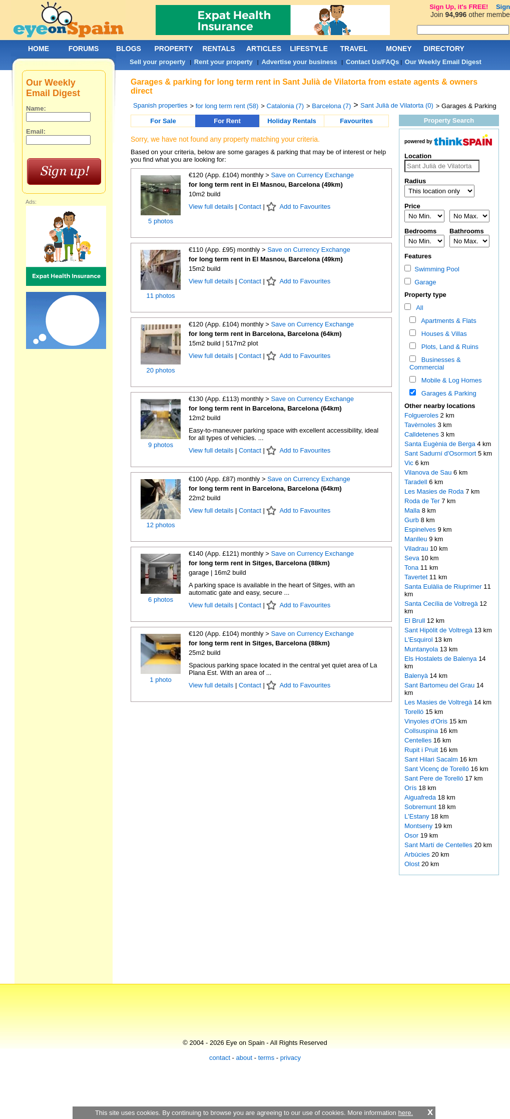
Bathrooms (466, 231)
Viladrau (417, 548)
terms (266, 1057)
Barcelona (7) (331, 106)
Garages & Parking (447, 393)
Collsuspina (422, 730)
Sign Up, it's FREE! (458, 7)
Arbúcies (417, 854)
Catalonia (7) (285, 106)
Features (417, 256)
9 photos (160, 445)
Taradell (416, 482)
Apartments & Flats (447, 320)
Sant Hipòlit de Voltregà (439, 630)
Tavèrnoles (420, 425)
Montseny (419, 826)
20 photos (160, 370)
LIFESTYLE (308, 49)
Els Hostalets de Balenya (441, 658)
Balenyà (417, 675)
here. (405, 1112)
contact (219, 1057)
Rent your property (223, 62)
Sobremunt (421, 807)
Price (412, 206)
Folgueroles (422, 415)
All (418, 307)
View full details (212, 206)
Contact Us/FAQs (372, 62)
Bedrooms (420, 231)
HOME (38, 49)
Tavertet (416, 577)
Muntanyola (422, 649)
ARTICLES (263, 49)
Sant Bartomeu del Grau (440, 685)
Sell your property (157, 62)
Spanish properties (160, 105)
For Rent (227, 121)
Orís (411, 788)
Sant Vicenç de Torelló (437, 769)
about (244, 1057)
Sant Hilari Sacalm (432, 759)
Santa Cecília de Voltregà (441, 603)
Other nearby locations (439, 406)
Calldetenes (422, 434)
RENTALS (218, 49)
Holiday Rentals (291, 121)
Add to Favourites (304, 206)
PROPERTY (173, 49)
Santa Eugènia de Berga (440, 444)
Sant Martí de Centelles (439, 845)
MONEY (398, 49)
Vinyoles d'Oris (426, 721)
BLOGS (128, 49)
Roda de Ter (422, 501)
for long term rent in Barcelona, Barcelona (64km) (265, 333)
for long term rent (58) (227, 106)
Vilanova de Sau (428, 472)
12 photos (160, 525)
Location (417, 156)
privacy (290, 1057)
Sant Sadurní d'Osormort (441, 453)
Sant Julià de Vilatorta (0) (396, 105)
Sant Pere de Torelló (434, 778)
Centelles (418, 740)
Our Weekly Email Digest (443, 62)
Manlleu (416, 539)
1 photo (160, 679)
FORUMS (84, 49)
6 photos (160, 599)
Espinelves (420, 529)
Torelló (414, 711)
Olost (412, 864)
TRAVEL (354, 49)
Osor (412, 835)
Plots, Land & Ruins (448, 346)
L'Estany (417, 816)
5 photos (160, 221)
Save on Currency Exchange (312, 175)
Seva (412, 558)
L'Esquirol (419, 639)
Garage (420, 282)
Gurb (412, 520)
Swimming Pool (431, 269)
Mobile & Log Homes (450, 380)
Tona (412, 567)
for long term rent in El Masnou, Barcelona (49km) (266, 184)
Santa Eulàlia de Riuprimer (443, 586)
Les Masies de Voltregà (439, 702)
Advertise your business (299, 62)
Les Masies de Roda (434, 491)
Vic (409, 463)
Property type (425, 294)
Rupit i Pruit (422, 750)
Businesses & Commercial (435, 363)
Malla (413, 510)
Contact (250, 206)
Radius (415, 181)
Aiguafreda (421, 797)
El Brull (415, 620)
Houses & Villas (442, 333)
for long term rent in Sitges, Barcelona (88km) (259, 563)
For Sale (163, 121)
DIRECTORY (443, 49)
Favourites (356, 121)
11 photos (160, 295)
